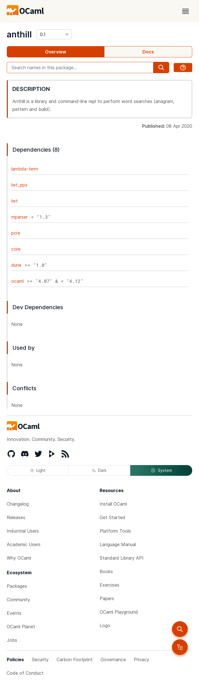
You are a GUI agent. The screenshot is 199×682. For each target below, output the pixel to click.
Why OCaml (19, 558)
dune (16, 265)
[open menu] (185, 11)
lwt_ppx (19, 185)
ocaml (17, 281)
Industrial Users (23, 531)
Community (18, 599)
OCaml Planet (21, 626)
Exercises (109, 585)
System (161, 470)
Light (38, 470)
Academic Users (24, 544)
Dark (99, 470)
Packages (17, 586)
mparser (19, 217)
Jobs (12, 640)
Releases (16, 517)
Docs (148, 52)
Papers (107, 598)
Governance (113, 659)
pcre (15, 233)
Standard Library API (122, 558)
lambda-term (24, 169)
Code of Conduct (25, 673)
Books (106, 571)
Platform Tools (115, 531)
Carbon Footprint (75, 659)
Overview (55, 52)
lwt (14, 201)
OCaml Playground (119, 612)
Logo (105, 625)
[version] (54, 34)
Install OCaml (113, 504)
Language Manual (118, 544)
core (16, 249)
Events (14, 613)
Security (40, 659)
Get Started (112, 517)
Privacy (141, 659)
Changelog (18, 504)
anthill (19, 34)
